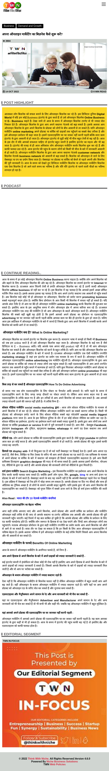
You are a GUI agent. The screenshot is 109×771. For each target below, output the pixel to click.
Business (9, 26)
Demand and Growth (30, 26)
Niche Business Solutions (62, 761)
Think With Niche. (38, 758)
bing (82, 474)
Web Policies (57, 764)
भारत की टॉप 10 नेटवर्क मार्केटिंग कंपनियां (36, 498)
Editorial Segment (22, 634)
